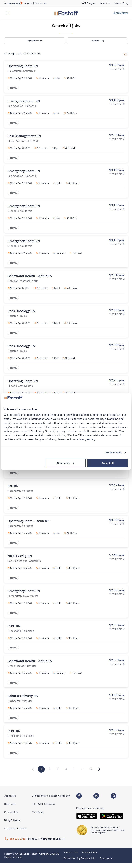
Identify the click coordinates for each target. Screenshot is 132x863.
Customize (65, 462)
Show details (114, 452)
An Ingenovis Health (26, 853)
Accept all (107, 462)
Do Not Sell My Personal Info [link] (79, 858)
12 (90, 769)
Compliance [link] (106, 858)
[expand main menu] (7, 13)
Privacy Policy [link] (89, 852)
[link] (88, 3)
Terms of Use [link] (71, 852)
